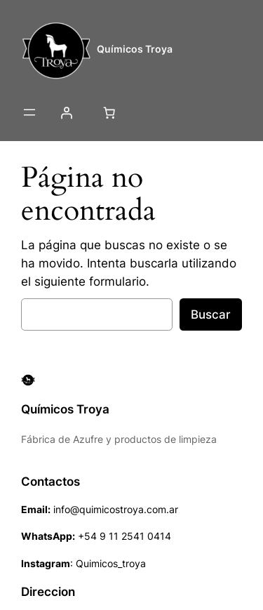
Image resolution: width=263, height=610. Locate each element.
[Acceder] (66, 112)
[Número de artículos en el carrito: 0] (108, 112)
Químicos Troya (135, 49)
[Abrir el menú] (29, 112)
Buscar (211, 314)
